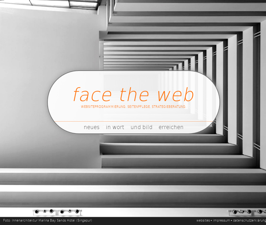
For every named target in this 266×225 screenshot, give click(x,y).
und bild (141, 127)
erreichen (171, 127)
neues (92, 127)
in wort (115, 127)
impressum (221, 220)
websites (203, 220)
